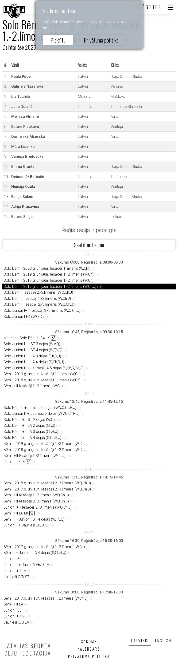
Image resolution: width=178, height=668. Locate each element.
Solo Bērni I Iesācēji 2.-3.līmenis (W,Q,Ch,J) (38, 292)
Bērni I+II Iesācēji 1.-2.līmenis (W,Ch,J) (35, 455)
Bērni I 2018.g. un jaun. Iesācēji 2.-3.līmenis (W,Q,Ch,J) (47, 483)
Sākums (89, 641)
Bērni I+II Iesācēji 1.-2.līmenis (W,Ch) (33, 386)
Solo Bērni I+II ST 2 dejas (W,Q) (29, 419)
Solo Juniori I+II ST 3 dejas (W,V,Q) (32, 344)
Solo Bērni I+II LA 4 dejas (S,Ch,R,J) (32, 437)
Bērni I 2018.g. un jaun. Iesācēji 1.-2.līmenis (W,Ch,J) (46, 449)
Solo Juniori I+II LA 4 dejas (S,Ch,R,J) (34, 362)
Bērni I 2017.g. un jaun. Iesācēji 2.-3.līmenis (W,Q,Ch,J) (47, 489)
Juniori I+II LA (15, 571)
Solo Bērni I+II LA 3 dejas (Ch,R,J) (31, 431)
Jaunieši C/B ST (16, 577)
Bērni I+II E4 (13, 604)
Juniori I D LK (14, 461)
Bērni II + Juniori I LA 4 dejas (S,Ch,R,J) (35, 552)
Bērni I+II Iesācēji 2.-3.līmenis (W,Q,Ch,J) (36, 501)
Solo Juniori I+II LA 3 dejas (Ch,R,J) (32, 356)
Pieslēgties (144, 7)
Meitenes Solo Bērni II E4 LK (27, 338)
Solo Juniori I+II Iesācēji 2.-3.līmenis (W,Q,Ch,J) (42, 310)
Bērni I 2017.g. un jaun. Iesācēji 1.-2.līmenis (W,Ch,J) (46, 598)
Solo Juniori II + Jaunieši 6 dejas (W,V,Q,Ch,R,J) (42, 413)
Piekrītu (58, 40)
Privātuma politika (101, 40)
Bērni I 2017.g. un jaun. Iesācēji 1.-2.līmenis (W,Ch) (44, 547)
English (163, 641)
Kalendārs (89, 649)
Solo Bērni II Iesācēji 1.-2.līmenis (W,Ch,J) (37, 298)
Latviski (140, 641)
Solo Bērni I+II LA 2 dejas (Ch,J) (29, 425)
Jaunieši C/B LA (16, 622)
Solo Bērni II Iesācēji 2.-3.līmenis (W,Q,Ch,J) (39, 304)
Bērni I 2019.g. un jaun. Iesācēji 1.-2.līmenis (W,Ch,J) (46, 443)
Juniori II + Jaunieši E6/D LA (26, 564)
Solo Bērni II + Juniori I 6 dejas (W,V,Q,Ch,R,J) (40, 407)
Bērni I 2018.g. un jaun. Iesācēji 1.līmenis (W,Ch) (42, 380)
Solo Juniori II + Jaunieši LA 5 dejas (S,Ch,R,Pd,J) (43, 368)
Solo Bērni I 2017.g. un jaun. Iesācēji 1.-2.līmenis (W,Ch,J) (50, 286)
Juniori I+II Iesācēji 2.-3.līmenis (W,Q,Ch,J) (38, 507)
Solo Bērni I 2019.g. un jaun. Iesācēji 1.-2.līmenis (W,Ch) (48, 274)
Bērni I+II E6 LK (16, 513)
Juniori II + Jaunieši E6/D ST (26, 525)
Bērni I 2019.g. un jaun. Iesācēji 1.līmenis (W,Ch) (42, 374)
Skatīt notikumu (89, 244)
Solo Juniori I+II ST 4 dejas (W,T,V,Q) (33, 350)
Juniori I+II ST (15, 616)
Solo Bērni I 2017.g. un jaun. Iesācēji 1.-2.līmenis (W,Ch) (48, 280)
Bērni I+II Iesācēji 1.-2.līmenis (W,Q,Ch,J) (36, 495)
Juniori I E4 (13, 559)
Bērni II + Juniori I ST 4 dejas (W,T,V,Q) (34, 519)
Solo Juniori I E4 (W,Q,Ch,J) (26, 316)
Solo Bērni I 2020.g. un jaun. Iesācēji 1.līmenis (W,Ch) (46, 268)
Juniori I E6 (13, 610)
